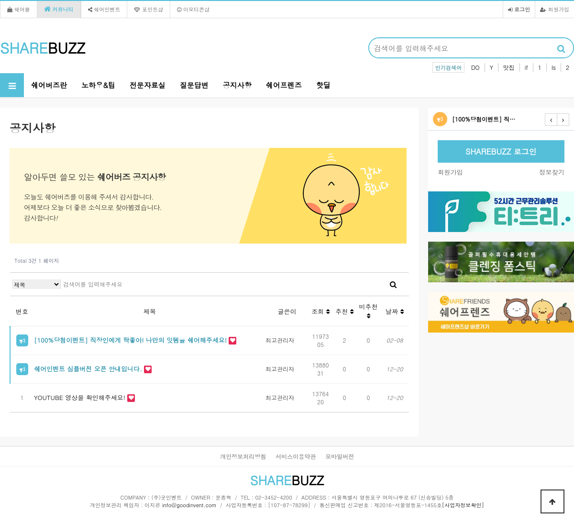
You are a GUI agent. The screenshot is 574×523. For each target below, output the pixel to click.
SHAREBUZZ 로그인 (500, 151)
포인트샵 (148, 9)
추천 (344, 311)
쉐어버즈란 (49, 85)
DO (475, 67)
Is (554, 67)
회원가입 (554, 9)
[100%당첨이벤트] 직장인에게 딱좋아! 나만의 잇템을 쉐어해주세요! (131, 340)
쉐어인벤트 (104, 9)
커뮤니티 (59, 9)
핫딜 (323, 85)
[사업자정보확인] (463, 505)
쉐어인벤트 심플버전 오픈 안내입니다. (89, 368)
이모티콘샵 (193, 9)
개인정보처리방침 (243, 456)
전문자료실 (148, 85)
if (526, 67)
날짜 (394, 311)
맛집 (509, 67)
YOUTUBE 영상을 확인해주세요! (80, 397)
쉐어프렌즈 (284, 85)
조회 (320, 311)
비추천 (368, 310)
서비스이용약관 (296, 456)
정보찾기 (551, 172)
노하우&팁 (98, 85)
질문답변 (194, 85)
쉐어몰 (18, 9)
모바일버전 (339, 456)
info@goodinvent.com (189, 505)
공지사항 (237, 85)
